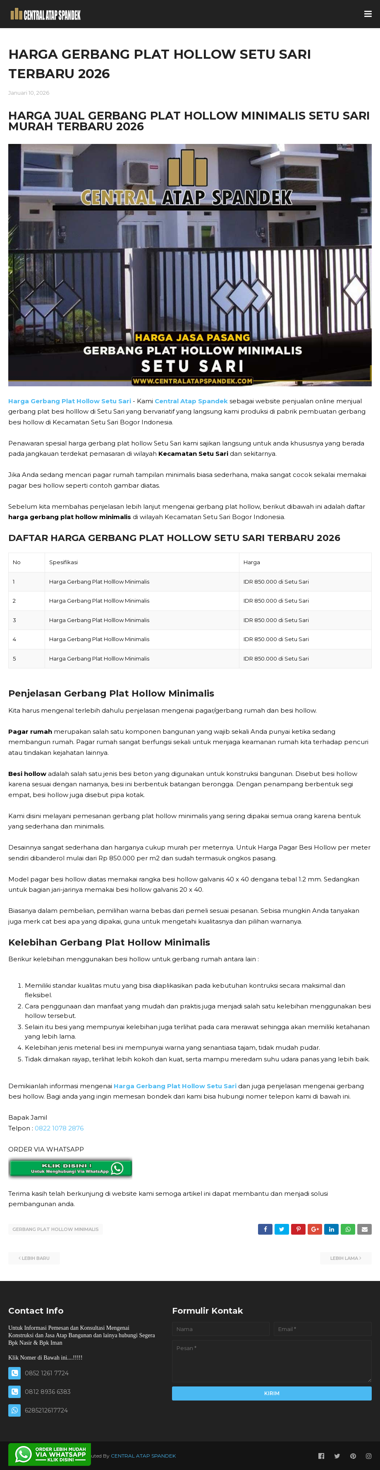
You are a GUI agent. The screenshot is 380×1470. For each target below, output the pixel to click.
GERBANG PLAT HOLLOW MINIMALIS (55, 1229)
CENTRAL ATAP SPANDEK (143, 1455)
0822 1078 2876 (59, 1128)
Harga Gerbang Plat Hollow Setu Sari (69, 401)
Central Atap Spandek (191, 401)
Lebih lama (344, 1257)
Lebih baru (36, 1257)
